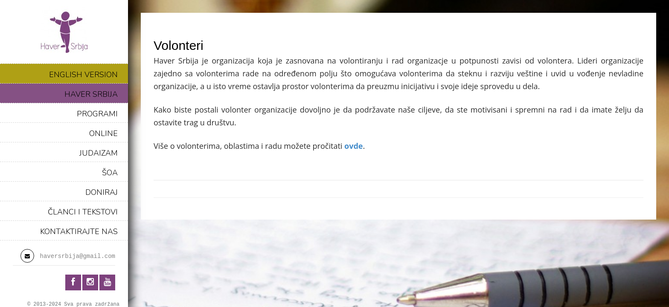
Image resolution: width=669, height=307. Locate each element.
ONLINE (103, 133)
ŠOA (110, 173)
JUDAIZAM (98, 153)
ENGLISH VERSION (83, 75)
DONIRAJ (101, 192)
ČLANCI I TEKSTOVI (83, 212)
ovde (353, 146)
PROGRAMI (97, 114)
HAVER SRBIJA (91, 94)
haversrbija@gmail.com (77, 256)
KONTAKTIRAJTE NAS (79, 231)
